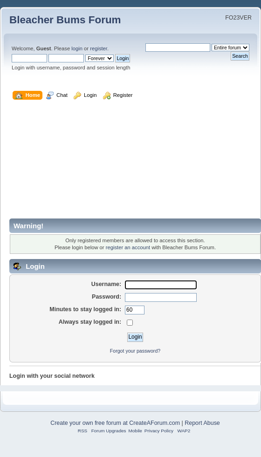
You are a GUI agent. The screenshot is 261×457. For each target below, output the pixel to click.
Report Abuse (202, 423)
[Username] (161, 285)
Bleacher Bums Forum (65, 20)
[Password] (161, 297)
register (98, 48)
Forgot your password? (135, 351)
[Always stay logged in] (130, 323)
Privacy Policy (158, 430)
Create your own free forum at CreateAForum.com (115, 423)
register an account (128, 247)
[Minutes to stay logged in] (134, 310)
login (76, 48)
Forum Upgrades (108, 430)
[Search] (177, 47)
